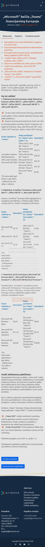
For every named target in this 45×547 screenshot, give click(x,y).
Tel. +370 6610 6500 (9, 526)
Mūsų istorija (29, 492)
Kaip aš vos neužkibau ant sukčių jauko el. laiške (22, 63)
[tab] (7, 36)
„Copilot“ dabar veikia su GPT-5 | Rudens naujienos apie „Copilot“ (20, 59)
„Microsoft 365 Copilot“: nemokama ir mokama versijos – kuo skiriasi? (23, 73)
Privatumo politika (31, 498)
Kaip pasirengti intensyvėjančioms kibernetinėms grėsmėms (23, 48)
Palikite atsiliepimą (31, 505)
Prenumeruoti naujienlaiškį (13, 466)
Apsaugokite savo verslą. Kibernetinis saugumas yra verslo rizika (23, 43)
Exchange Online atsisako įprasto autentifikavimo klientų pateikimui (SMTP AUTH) (23, 54)
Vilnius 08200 (6, 524)
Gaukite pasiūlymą (10, 459)
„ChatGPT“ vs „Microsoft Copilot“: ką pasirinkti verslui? (22, 78)
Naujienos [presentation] (18, 36)
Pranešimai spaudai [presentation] (32, 36)
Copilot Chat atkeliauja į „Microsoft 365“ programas (20, 67)
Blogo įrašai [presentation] (7, 36)
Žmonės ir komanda (32, 495)
